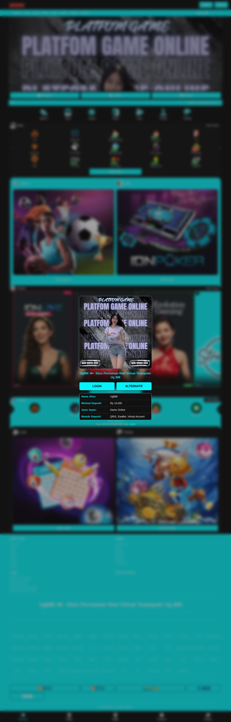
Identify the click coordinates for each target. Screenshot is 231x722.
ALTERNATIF (134, 386)
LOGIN (97, 386)
